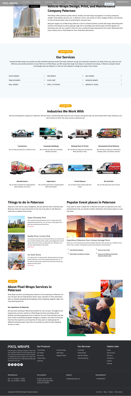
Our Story (99, 392)
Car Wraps (69, 4)
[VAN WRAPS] (82, 76)
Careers (110, 392)
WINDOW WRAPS (92, 80)
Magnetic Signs (57, 4)
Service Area (118, 392)
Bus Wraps (37, 2)
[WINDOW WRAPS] (121, 80)
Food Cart (71, 2)
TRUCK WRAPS (14, 76)
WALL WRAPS (13, 85)
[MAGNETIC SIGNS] (121, 84)
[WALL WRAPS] (44, 84)
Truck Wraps (26, 2)
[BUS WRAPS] (121, 76)
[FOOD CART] (82, 80)
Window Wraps (82, 2)
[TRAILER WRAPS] (44, 80)
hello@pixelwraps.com (122, 2)
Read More (30, 226)
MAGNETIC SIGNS (92, 85)
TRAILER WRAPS (14, 80)
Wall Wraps (94, 2)
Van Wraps (60, 2)
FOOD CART (51, 80)
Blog (105, 392)
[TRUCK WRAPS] (44, 76)
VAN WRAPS (51, 76)
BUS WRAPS (90, 76)
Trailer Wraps (49, 2)
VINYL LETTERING (53, 85)
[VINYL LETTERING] (82, 84)
